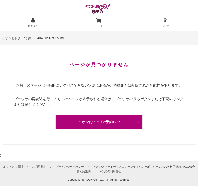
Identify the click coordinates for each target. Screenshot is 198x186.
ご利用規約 (39, 166)
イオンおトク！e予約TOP (99, 122)
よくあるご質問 (13, 166)
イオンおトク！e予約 (17, 38)
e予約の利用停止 (110, 171)
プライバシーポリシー (70, 166)
